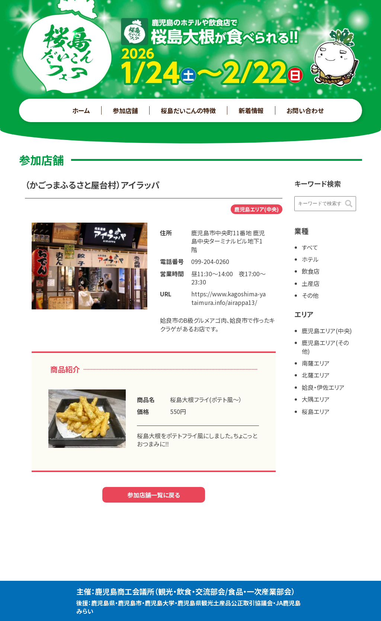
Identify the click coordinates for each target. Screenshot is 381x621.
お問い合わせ (305, 110)
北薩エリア (316, 374)
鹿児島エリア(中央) (327, 330)
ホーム (81, 110)
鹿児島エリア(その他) (325, 346)
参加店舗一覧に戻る (153, 494)
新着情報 (251, 110)
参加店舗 (125, 110)
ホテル (310, 259)
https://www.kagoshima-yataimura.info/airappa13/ (228, 297)
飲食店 (311, 271)
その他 (310, 295)
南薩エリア (316, 363)
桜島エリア (316, 411)
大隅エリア (316, 399)
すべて (310, 247)
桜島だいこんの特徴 (188, 110)
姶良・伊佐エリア (323, 387)
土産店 (311, 283)
